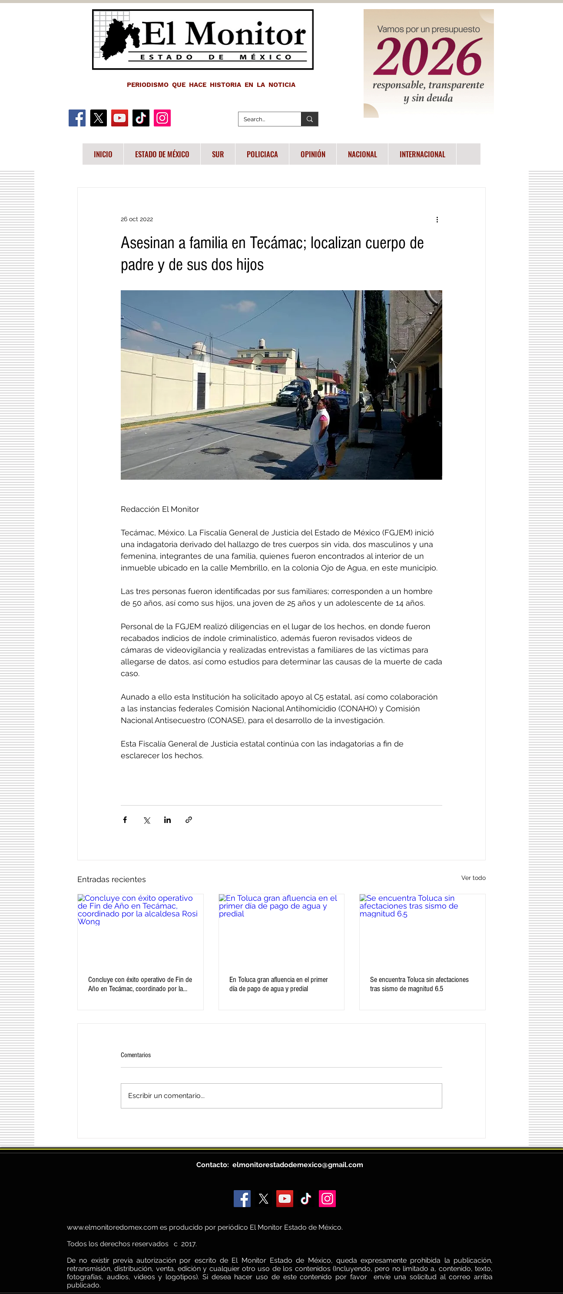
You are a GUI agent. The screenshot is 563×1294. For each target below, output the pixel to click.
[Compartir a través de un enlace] (189, 820)
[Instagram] (162, 117)
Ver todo (473, 877)
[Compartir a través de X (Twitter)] (146, 820)
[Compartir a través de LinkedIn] (167, 820)
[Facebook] (77, 117)
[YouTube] (119, 117)
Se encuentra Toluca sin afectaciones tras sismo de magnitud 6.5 (419, 984)
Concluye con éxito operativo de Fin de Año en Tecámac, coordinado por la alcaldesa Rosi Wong (140, 984)
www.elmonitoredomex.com (112, 1227)
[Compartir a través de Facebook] (125, 820)
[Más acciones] (437, 219)
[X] (98, 117)
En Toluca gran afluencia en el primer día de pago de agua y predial (278, 984)
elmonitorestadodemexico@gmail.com (297, 1165)
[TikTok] (140, 117)
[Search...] (263, 119)
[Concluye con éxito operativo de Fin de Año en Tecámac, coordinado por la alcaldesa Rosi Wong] (140, 929)
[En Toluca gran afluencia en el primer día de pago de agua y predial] (281, 929)
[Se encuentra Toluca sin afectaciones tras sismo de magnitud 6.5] (422, 929)
